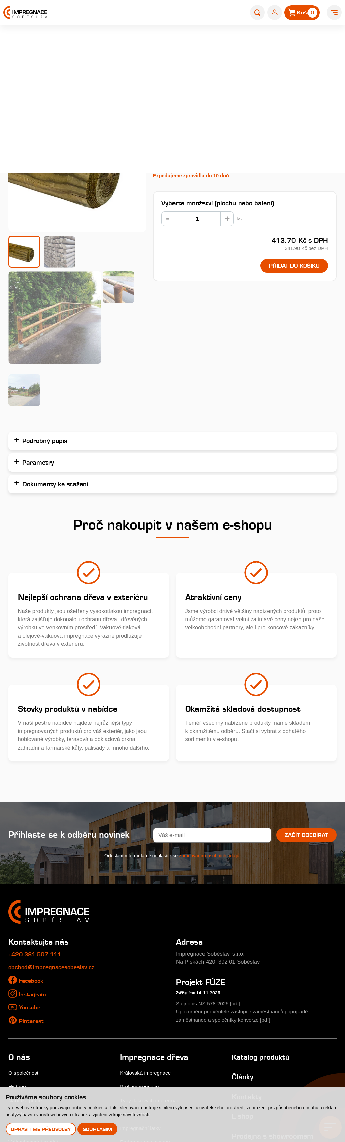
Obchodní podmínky (33, 1052)
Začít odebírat (305, 732)
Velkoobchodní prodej (35, 1039)
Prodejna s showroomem (276, 1032)
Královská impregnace (147, 970)
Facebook (32, 877)
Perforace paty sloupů (147, 1039)
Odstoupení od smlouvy (37, 1080)
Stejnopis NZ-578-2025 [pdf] (211, 900)
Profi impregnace (141, 984)
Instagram (34, 891)
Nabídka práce (26, 997)
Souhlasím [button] (98, 1129)
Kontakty (248, 993)
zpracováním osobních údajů (209, 753)
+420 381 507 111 (39, 851)
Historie (17, 984)
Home (100, 42)
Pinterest (32, 917)
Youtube (31, 904)
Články (243, 973)
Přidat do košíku (289, 266)
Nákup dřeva (24, 1025)
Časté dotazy (136, 1011)
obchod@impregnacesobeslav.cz (56, 864)
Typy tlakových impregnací (153, 997)
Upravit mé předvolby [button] (41, 1129)
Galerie (17, 1011)
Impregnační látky (142, 1025)
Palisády (147, 42)
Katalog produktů (263, 953)
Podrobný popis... (176, 129)
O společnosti (25, 970)
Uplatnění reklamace (34, 1066)
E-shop (122, 42)
